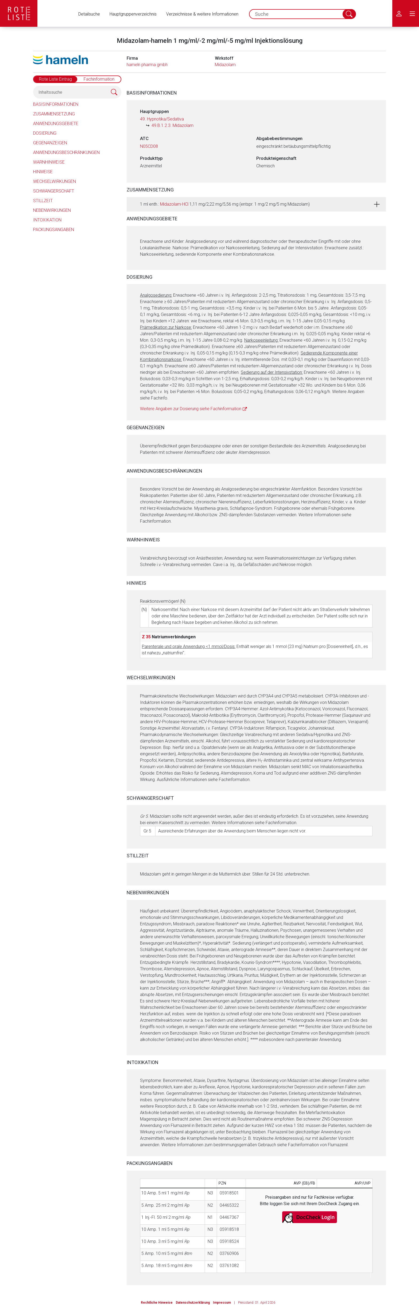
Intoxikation (47, 219)
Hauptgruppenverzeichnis (133, 14)
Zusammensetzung (54, 113)
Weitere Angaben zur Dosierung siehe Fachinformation (190, 408)
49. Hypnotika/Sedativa (162, 119)
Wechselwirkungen (54, 181)
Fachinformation (99, 79)
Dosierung (44, 133)
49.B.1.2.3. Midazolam (172, 125)
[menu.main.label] (412, 13)
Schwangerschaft (53, 191)
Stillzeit (43, 200)
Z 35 (146, 636)
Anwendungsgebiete (55, 123)
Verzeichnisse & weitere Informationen (202, 14)
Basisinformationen (55, 104)
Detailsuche (89, 14)
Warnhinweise (49, 162)
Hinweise (43, 171)
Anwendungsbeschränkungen (66, 152)
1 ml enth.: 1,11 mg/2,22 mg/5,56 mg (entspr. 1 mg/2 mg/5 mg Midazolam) (225, 204)
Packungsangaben (53, 229)
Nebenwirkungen (52, 210)
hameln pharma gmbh (147, 64)
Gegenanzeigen (50, 142)
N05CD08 (149, 146)
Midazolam (225, 64)
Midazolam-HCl (174, 204)
